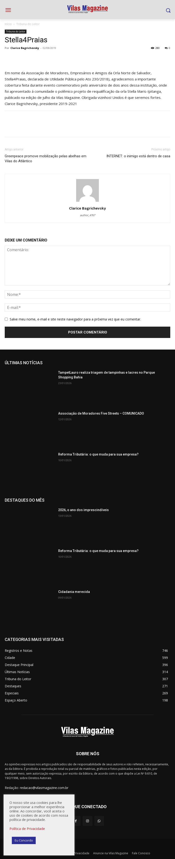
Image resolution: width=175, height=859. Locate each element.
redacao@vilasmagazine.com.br (44, 787)
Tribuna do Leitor (28, 24)
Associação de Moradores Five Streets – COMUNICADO (101, 413)
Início (8, 24)
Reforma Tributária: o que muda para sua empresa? (98, 454)
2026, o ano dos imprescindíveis (83, 510)
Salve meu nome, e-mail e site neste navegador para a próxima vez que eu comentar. (75, 319)
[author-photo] (87, 201)
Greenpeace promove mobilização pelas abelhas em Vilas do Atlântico (45, 158)
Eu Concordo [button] (24, 840)
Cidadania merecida (74, 592)
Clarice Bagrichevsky (24, 48)
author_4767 (87, 215)
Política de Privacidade (27, 828)
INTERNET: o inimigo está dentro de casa (138, 156)
